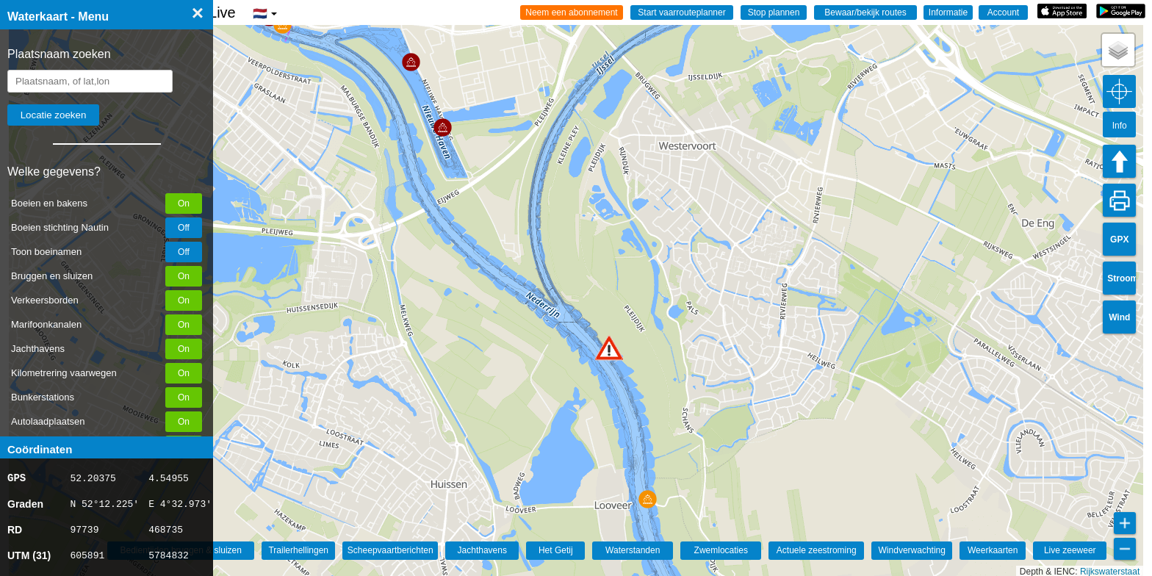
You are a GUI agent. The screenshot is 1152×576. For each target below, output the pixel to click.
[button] (609, 348)
